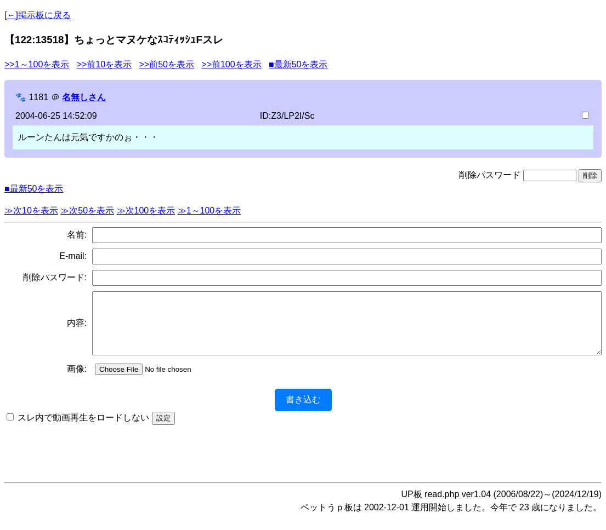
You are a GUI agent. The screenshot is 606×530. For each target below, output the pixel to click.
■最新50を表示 (298, 64)
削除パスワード (489, 175)
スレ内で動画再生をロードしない (83, 429)
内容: (77, 328)
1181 (38, 97)
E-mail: (73, 256)
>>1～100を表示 (36, 64)
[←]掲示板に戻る (37, 15)
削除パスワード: (55, 277)
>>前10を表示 (104, 64)
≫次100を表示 (146, 210)
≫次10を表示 (31, 210)
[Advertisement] (303, 461)
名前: (77, 234)
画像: (77, 380)
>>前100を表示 (231, 64)
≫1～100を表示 (209, 210)
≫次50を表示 (87, 210)
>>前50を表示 (166, 64)
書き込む (303, 411)
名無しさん (84, 97)
